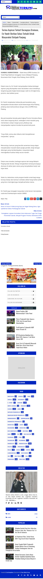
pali (27, 457)
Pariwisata (11, 444)
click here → (12, 501)
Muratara (23, 428)
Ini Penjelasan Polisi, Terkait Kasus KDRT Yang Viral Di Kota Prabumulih (25, 538)
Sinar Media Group (25, 573)
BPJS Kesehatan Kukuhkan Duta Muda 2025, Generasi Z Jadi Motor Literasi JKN (25, 338)
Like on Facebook (22, 295)
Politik (10, 447)
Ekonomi (19, 403)
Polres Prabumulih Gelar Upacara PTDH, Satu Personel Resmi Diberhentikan (25, 322)
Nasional (25, 431)
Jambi (19, 409)
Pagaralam (11, 441)
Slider (9, 518)
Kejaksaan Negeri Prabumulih (16, 416)
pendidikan (11, 460)
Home (4, 22)
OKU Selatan (27, 435)
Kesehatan (11, 425)
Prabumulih (21, 447)
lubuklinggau (12, 453)
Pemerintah (15, 22)
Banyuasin (11, 397)
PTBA (20, 438)
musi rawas (24, 453)
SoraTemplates (9, 573)
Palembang (22, 441)
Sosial (18, 450)
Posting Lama (37, 264)
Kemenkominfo (12, 419)
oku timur (18, 457)
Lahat (21, 425)
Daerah (10, 400)
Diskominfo (21, 400)
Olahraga (10, 438)
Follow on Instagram (22, 303)
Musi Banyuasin (12, 431)
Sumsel (28, 450)
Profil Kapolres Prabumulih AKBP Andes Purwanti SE (25, 329)
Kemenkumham (25, 419)
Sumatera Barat (24, 22)
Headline (23, 406)
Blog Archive (28, 309)
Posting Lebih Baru (6, 264)
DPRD (29, 397)
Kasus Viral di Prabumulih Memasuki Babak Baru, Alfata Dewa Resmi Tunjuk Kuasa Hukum (26, 346)
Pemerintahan (23, 444)
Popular (14, 309)
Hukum (10, 409)
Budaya (21, 397)
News (9, 22)
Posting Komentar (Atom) (15, 266)
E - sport (10, 403)
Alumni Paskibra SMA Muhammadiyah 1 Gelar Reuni (24, 313)
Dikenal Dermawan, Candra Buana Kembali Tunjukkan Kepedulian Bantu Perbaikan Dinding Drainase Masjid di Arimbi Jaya (21, 558)
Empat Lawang (12, 406)
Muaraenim (11, 428)
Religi (9, 450)
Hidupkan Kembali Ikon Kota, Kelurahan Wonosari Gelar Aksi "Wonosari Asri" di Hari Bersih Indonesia (25, 531)
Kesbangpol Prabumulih (15, 422)
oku (9, 457)
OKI (18, 435)
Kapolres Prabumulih (14, 413)
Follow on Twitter (22, 292)
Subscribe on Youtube (22, 299)
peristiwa (22, 460)
